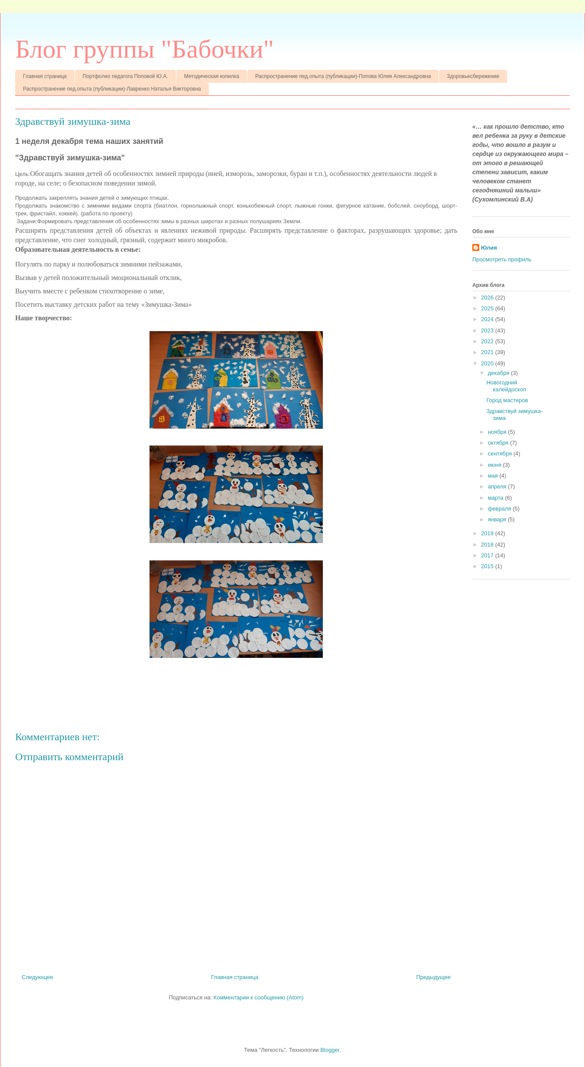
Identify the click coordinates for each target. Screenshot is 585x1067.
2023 (488, 330)
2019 (488, 533)
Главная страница (45, 76)
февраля (500, 508)
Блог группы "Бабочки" (144, 49)
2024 (488, 319)
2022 (488, 341)
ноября (498, 432)
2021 (488, 352)
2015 (488, 566)
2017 (488, 555)
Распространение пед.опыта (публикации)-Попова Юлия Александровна (343, 76)
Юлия (489, 247)
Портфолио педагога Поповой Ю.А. (125, 76)
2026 (488, 297)
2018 (488, 544)
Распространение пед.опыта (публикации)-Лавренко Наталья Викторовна (112, 89)
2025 (488, 308)
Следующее (37, 977)
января (498, 519)
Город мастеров (507, 400)
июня (495, 465)
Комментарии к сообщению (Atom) (259, 997)
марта (496, 497)
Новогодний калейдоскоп (506, 386)
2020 (488, 363)
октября (499, 442)
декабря (499, 373)
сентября (501, 453)
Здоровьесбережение (473, 76)
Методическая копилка (211, 76)
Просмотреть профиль (501, 259)
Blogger (329, 1050)
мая (494, 475)
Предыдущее (433, 977)
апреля (498, 486)
